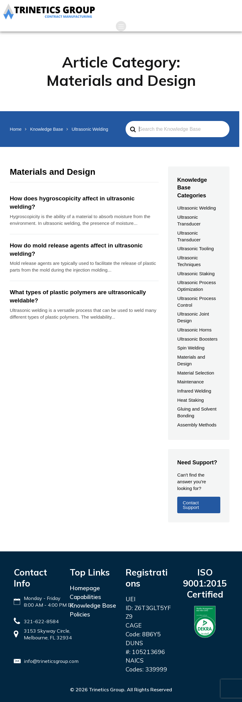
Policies (80, 614)
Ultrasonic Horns (194, 329)
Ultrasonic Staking (196, 273)
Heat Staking (190, 400)
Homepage (85, 588)
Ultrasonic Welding (196, 207)
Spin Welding (190, 347)
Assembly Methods (196, 424)
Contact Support (191, 505)
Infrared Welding (194, 390)
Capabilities (85, 597)
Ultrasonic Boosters (197, 339)
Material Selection (195, 372)
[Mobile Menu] (121, 26)
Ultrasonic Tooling (195, 248)
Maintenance (190, 381)
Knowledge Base (93, 605)
